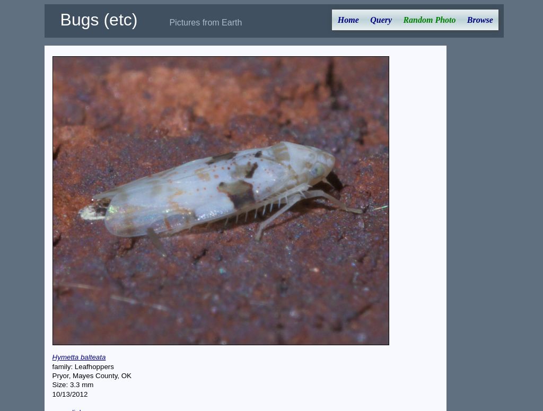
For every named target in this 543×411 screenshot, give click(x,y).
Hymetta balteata (79, 357)
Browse (480, 19)
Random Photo (429, 19)
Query (381, 19)
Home (348, 19)
